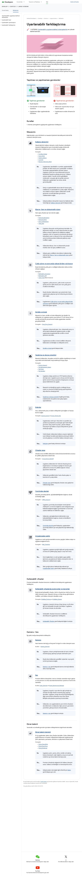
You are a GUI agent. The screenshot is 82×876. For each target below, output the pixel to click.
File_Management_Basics (44, 367)
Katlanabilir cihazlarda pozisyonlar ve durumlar (52, 589)
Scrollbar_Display (42, 154)
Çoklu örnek (41, 277)
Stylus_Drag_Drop (43, 746)
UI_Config (40, 160)
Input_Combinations (43, 221)
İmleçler (38, 407)
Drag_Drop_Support (47, 324)
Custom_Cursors (45, 416)
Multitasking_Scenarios (44, 274)
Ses (36, 675)
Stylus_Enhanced (42, 748)
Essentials (20, 2)
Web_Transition (46, 544)
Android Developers (31, 18)
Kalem (69, 770)
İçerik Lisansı (44, 781)
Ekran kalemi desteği (43, 732)
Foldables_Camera (57, 599)
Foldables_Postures (46, 599)
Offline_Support (46, 499)
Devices (13, 6)
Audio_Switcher (44, 685)
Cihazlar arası (40, 450)
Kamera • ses (46, 667)
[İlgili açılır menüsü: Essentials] (25, 2)
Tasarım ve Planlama (34, 2)
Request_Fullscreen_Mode (45, 162)
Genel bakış (5, 10)
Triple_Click (41, 223)
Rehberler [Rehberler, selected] (15, 10)
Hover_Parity (41, 156)
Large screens (23, 6)
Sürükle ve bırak (41, 312)
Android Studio (74, 2)
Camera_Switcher (45, 646)
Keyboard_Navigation (43, 218)
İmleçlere (45, 443)
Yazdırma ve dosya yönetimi (45, 355)
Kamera (38, 640)
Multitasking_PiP (42, 276)
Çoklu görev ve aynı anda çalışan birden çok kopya (54, 264)
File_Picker (41, 369)
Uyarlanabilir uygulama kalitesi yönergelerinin (53, 29)
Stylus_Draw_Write (43, 744)
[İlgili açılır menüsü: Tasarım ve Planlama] (42, 2)
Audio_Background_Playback (56, 685)
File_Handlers (41, 371)
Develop (5, 6)
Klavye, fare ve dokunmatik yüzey (47, 210)
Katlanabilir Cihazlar (48, 621)
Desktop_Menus (42, 158)
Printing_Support (42, 365)
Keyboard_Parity (42, 219)
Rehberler (61, 18)
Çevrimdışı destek (42, 491)
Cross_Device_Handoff (48, 459)
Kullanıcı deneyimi (41, 142)
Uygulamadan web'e (42, 536)
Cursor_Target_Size (56, 416)
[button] (10, 20)
